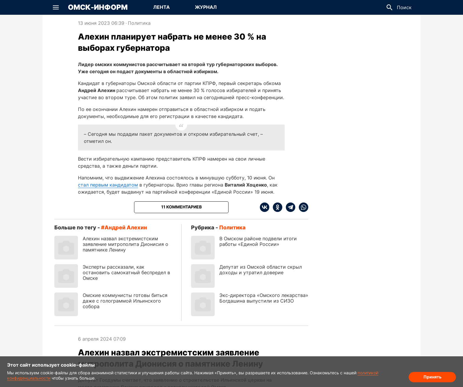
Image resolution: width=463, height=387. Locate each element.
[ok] (275, 207)
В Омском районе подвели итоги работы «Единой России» (258, 241)
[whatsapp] (301, 207)
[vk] (264, 207)
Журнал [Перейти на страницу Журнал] (206, 7)
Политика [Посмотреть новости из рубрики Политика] (139, 23)
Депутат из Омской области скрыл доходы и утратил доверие (260, 269)
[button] (55, 7)
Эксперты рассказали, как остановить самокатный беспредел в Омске (126, 272)
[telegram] (288, 207)
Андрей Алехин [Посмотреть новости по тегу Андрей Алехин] (126, 227)
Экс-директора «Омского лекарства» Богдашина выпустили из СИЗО (263, 298)
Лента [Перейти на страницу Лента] (161, 7)
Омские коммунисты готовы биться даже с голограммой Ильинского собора (125, 300)
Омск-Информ (98, 7)
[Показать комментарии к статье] (181, 207)
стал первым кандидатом (108, 185)
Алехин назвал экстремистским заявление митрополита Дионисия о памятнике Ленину (125, 244)
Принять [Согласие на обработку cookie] (432, 376)
